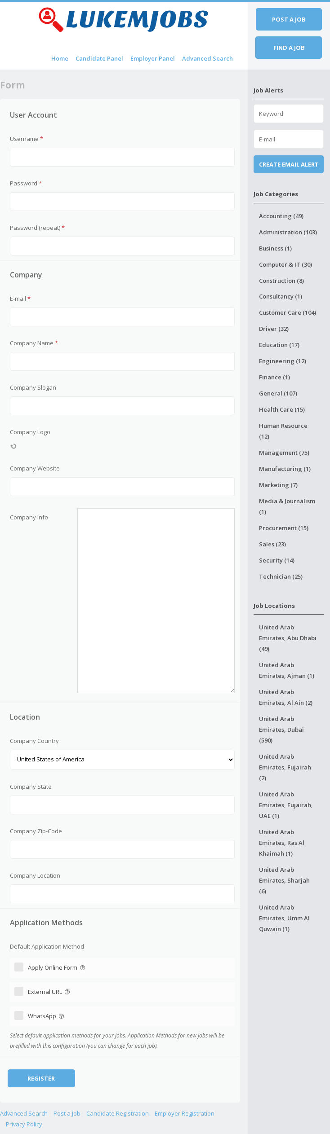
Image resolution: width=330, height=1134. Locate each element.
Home (59, 58)
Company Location (35, 875)
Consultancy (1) (280, 296)
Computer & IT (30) (285, 264)
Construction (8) (281, 281)
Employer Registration (184, 1113)
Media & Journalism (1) (287, 506)
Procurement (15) (283, 528)
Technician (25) (281, 576)
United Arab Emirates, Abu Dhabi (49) (288, 638)
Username (26, 139)
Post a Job (67, 1113)
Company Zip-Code (36, 831)
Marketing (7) (278, 485)
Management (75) (284, 452)
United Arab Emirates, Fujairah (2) (285, 767)
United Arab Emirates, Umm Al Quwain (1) (284, 918)
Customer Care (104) (287, 312)
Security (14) (276, 560)
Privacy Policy (24, 1124)
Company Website (35, 468)
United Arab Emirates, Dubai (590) (281, 729)
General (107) (278, 393)
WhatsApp (47, 1016)
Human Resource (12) (283, 431)
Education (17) (279, 345)
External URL (49, 992)
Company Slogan (33, 387)
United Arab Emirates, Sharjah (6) (284, 880)
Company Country (34, 741)
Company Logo (30, 432)
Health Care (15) (282, 409)
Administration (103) (288, 232)
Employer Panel (152, 58)
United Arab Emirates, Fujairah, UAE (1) (286, 805)
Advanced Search (207, 58)
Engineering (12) (282, 361)
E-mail (20, 298)
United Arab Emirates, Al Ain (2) (285, 697)
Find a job (289, 48)
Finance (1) (274, 377)
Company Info (29, 517)
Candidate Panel (99, 58)
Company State (31, 786)
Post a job (289, 19)
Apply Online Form (57, 967)
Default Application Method (47, 946)
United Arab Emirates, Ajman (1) (286, 670)
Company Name (34, 343)
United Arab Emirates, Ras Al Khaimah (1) (281, 842)
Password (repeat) (37, 228)
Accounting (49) (281, 216)
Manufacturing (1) (285, 469)
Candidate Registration (117, 1113)
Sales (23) (272, 544)
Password (26, 183)
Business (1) (275, 248)
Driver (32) (274, 329)
